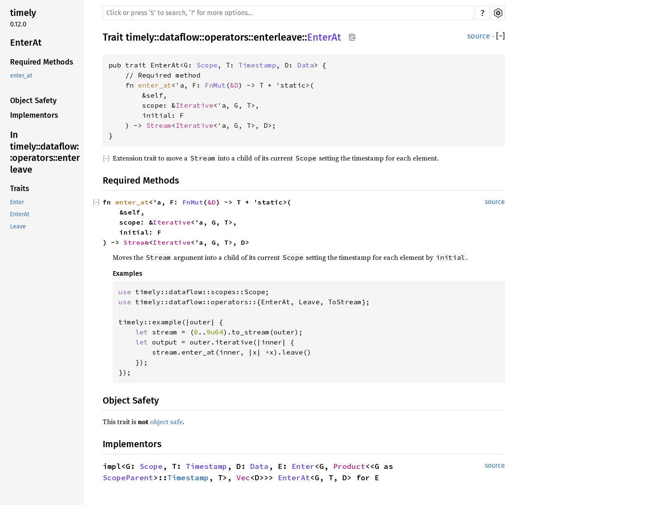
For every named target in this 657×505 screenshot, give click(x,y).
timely (23, 12)
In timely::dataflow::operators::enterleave (45, 152)
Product (349, 466)
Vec (243, 477)
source (478, 36)
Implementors (34, 115)
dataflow (179, 37)
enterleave (277, 37)
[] (500, 36)
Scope (207, 65)
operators (226, 37)
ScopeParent (128, 477)
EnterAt (25, 42)
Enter (17, 202)
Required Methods (41, 62)
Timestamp (257, 65)
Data (305, 65)
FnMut (215, 85)
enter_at (21, 75)
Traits (19, 188)
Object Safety (33, 100)
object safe (166, 421)
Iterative (194, 105)
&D (234, 85)
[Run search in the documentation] (288, 13)
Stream (158, 125)
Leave (18, 226)
